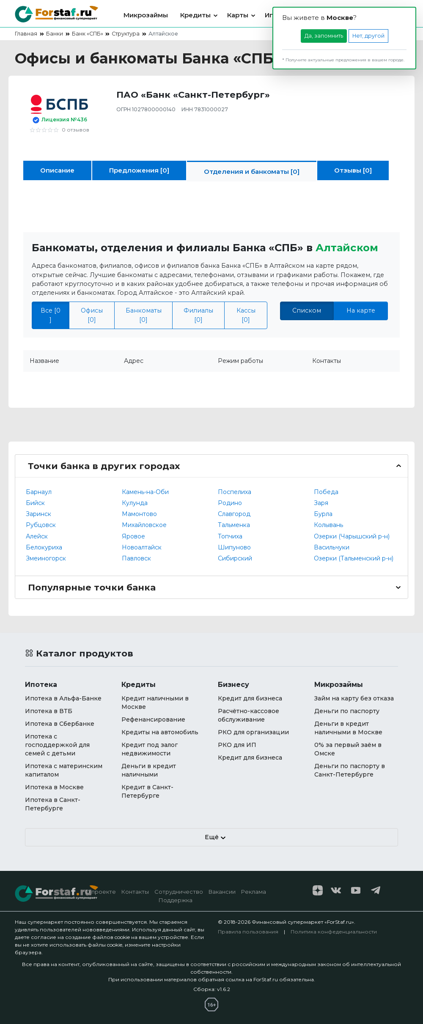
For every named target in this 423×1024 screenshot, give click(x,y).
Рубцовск (41, 525)
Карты (237, 15)
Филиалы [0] (198, 315)
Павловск (136, 558)
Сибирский (235, 558)
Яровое (133, 536)
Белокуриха (44, 547)
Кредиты (195, 15)
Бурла (323, 514)
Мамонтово (139, 514)
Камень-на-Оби (145, 492)
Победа (326, 492)
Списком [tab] (306, 310)
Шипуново (234, 547)
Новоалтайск (142, 547)
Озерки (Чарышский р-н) (352, 536)
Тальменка (234, 525)
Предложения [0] (139, 170)
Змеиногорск (46, 558)
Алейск (37, 536)
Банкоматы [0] (144, 315)
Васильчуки (331, 547)
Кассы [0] (245, 315)
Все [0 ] (50, 315)
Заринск (38, 514)
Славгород (234, 514)
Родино (230, 503)
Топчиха (230, 536)
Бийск (35, 503)
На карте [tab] (360, 310)
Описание (57, 170)
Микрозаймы (146, 15)
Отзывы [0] (353, 170)
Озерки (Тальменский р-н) (353, 558)
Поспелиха (234, 492)
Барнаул (39, 492)
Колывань (328, 525)
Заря (321, 503)
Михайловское (144, 525)
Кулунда (135, 503)
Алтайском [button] (347, 248)
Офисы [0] (92, 315)
